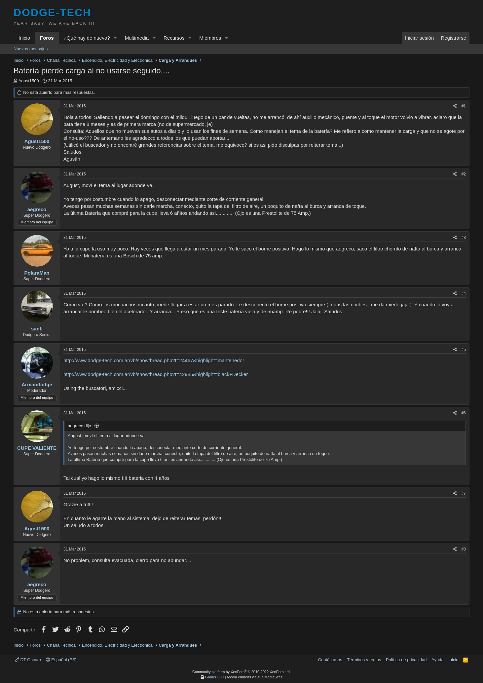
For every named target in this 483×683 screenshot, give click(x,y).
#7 (464, 493)
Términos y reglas (364, 659)
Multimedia (137, 38)
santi (37, 328)
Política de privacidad (406, 659)
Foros (47, 38)
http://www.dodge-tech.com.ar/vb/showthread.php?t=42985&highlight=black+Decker (155, 374)
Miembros (210, 38)
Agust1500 (29, 80)
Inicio (24, 38)
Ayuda (437, 659)
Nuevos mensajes (31, 48)
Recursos (174, 38)
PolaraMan (37, 273)
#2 (464, 174)
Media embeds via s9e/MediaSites (254, 677)
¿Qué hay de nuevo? (87, 38)
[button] (115, 38)
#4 (464, 293)
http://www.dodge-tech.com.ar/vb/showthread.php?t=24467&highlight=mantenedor (153, 360)
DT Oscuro (28, 659)
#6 (464, 413)
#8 (464, 549)
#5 (464, 349)
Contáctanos (330, 659)
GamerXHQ (214, 677)
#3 (464, 237)
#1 (464, 106)
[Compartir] (455, 106)
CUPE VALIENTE (36, 448)
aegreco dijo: (80, 425)
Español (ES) (61, 659)
